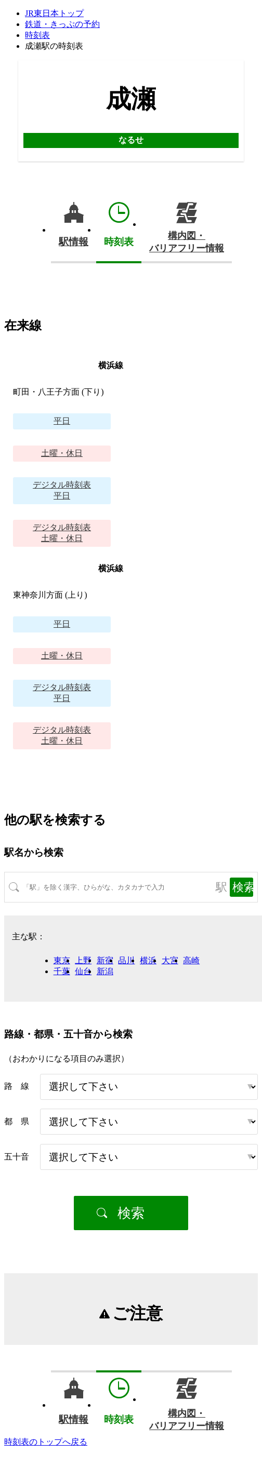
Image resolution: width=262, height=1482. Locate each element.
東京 (62, 960)
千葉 (62, 971)
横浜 (148, 960)
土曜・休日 (62, 453)
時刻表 (37, 35)
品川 (126, 960)
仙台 (83, 971)
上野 (83, 960)
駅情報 (73, 241)
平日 (62, 420)
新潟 (105, 971)
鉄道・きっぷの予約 (62, 24)
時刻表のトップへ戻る (45, 1441)
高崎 (191, 960)
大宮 (170, 960)
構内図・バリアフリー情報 (186, 242)
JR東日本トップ (54, 13)
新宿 (105, 960)
